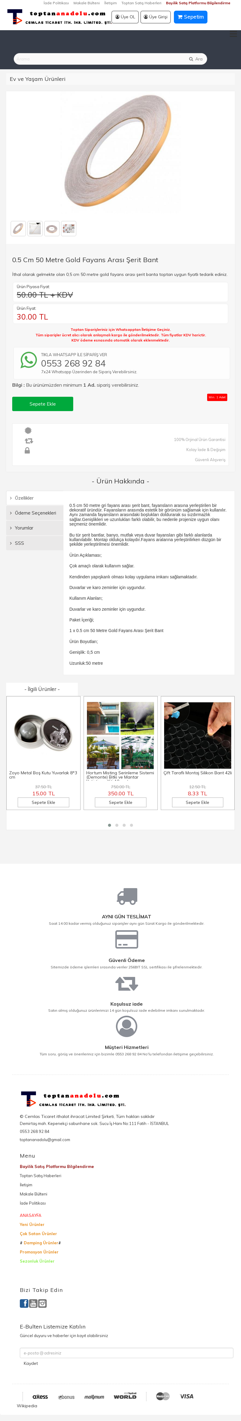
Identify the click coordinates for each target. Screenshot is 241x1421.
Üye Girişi (155, 17)
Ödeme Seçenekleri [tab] (33, 513)
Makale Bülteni (87, 3)
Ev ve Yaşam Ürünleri (38, 78)
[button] (109, 825)
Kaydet (31, 1363)
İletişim (110, 3)
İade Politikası (56, 3)
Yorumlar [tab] (21, 528)
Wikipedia (27, 1405)
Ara (196, 59)
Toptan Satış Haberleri (141, 3)
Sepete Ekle (43, 404)
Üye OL (125, 17)
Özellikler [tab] (22, 498)
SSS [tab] (17, 543)
